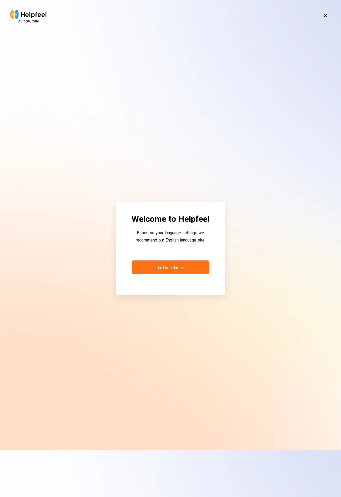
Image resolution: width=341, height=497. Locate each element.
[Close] (325, 15)
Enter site (170, 267)
